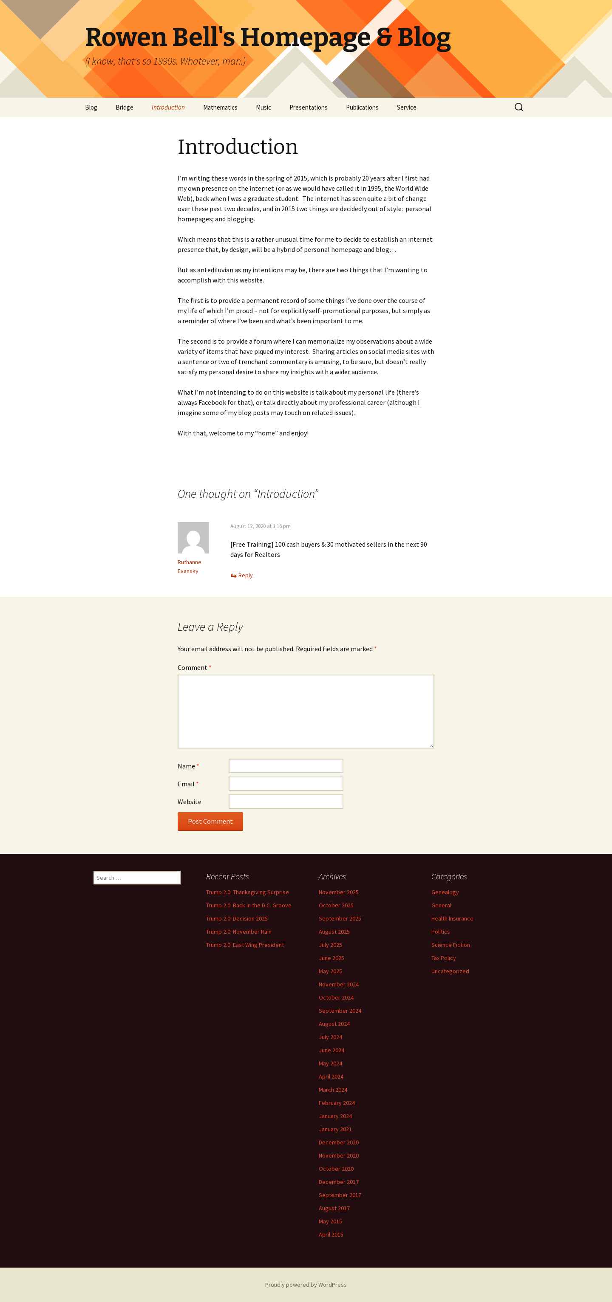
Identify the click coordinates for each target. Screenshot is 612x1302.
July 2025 (330, 945)
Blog (91, 107)
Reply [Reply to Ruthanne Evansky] (245, 575)
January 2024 (335, 1116)
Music (263, 107)
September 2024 (340, 1010)
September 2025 (340, 918)
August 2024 (334, 1024)
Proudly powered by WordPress (306, 1284)
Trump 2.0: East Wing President (245, 945)
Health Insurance (452, 918)
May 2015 (330, 1221)
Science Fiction (450, 945)
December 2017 (339, 1182)
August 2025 (334, 931)
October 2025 (336, 905)
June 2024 (331, 1050)
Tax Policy (443, 958)
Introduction (168, 107)
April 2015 (331, 1234)
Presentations (308, 107)
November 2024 (339, 984)
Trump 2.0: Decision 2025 (237, 918)
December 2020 (339, 1142)
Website (189, 801)
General (441, 905)
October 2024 (336, 997)
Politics (440, 931)
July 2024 (330, 1037)
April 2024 (331, 1076)
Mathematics (220, 107)
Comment (195, 667)
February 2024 (337, 1103)
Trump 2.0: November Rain (239, 931)
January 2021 (335, 1129)
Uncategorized (450, 971)
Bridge (124, 107)
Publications (362, 107)
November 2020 (339, 1155)
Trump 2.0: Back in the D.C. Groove (249, 905)
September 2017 (340, 1195)
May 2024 (330, 1063)
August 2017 (334, 1208)
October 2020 (336, 1168)
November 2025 (339, 892)
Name (188, 766)
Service (406, 107)
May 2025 (330, 971)
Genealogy (445, 892)
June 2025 (331, 958)
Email (188, 784)
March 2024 (333, 1089)
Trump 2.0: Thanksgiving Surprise (247, 892)
